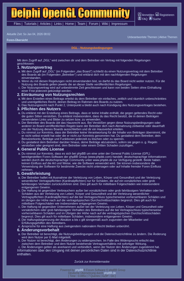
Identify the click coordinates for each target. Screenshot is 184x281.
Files (17, 24)
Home (69, 24)
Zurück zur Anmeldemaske (92, 261)
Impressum (119, 24)
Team (81, 24)
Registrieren (165, 15)
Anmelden (146, 15)
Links (58, 24)
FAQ (142, 19)
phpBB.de (110, 273)
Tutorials (30, 24)
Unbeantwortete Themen (142, 37)
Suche (155, 19)
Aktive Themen (168, 37)
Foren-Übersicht (17, 40)
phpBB (79, 270)
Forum (93, 24)
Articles (45, 24)
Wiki (105, 24)
